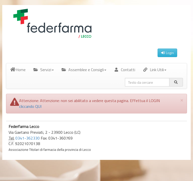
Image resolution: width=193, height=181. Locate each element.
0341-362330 (27, 138)
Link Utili (154, 70)
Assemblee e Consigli (83, 70)
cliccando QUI (30, 106)
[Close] (181, 100)
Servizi (43, 70)
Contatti (124, 70)
